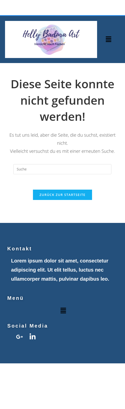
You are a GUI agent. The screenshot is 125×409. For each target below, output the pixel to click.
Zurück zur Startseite (62, 194)
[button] (108, 39)
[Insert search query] (62, 169)
